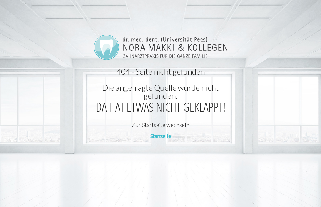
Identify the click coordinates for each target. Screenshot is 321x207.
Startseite (160, 136)
